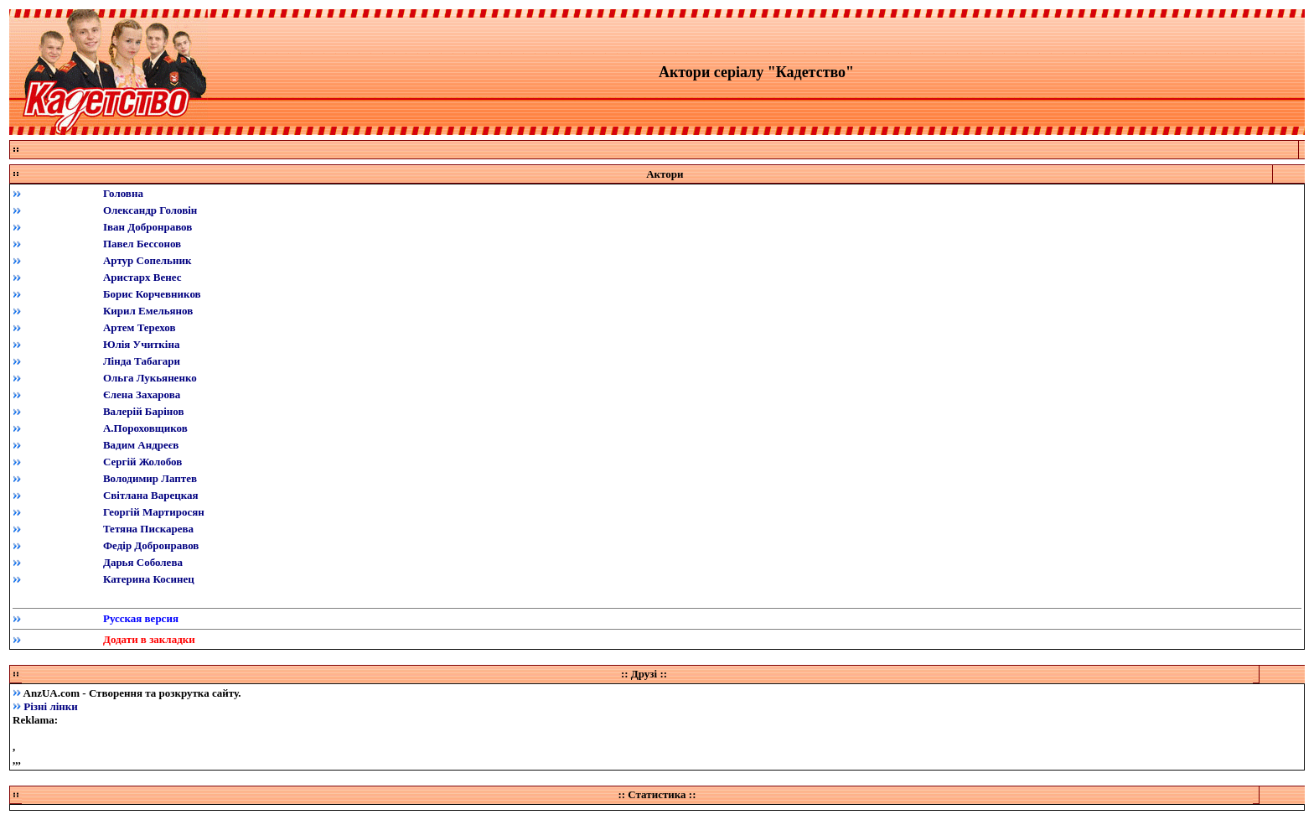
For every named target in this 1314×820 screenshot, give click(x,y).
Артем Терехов (139, 327)
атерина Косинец (152, 579)
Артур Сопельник (147, 260)
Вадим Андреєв (140, 445)
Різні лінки (50, 706)
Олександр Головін (150, 210)
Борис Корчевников (152, 294)
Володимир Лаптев (150, 478)
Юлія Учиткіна (141, 344)
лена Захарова (145, 394)
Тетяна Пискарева (148, 528)
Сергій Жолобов (142, 461)
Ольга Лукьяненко (150, 377)
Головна (123, 193)
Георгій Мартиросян (153, 512)
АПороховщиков (145, 428)
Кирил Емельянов (148, 310)
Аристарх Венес (142, 277)
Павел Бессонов (142, 243)
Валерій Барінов (143, 411)
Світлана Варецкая (151, 495)
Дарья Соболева (143, 562)
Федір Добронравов (151, 545)
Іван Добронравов (147, 227)
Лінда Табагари (141, 361)
